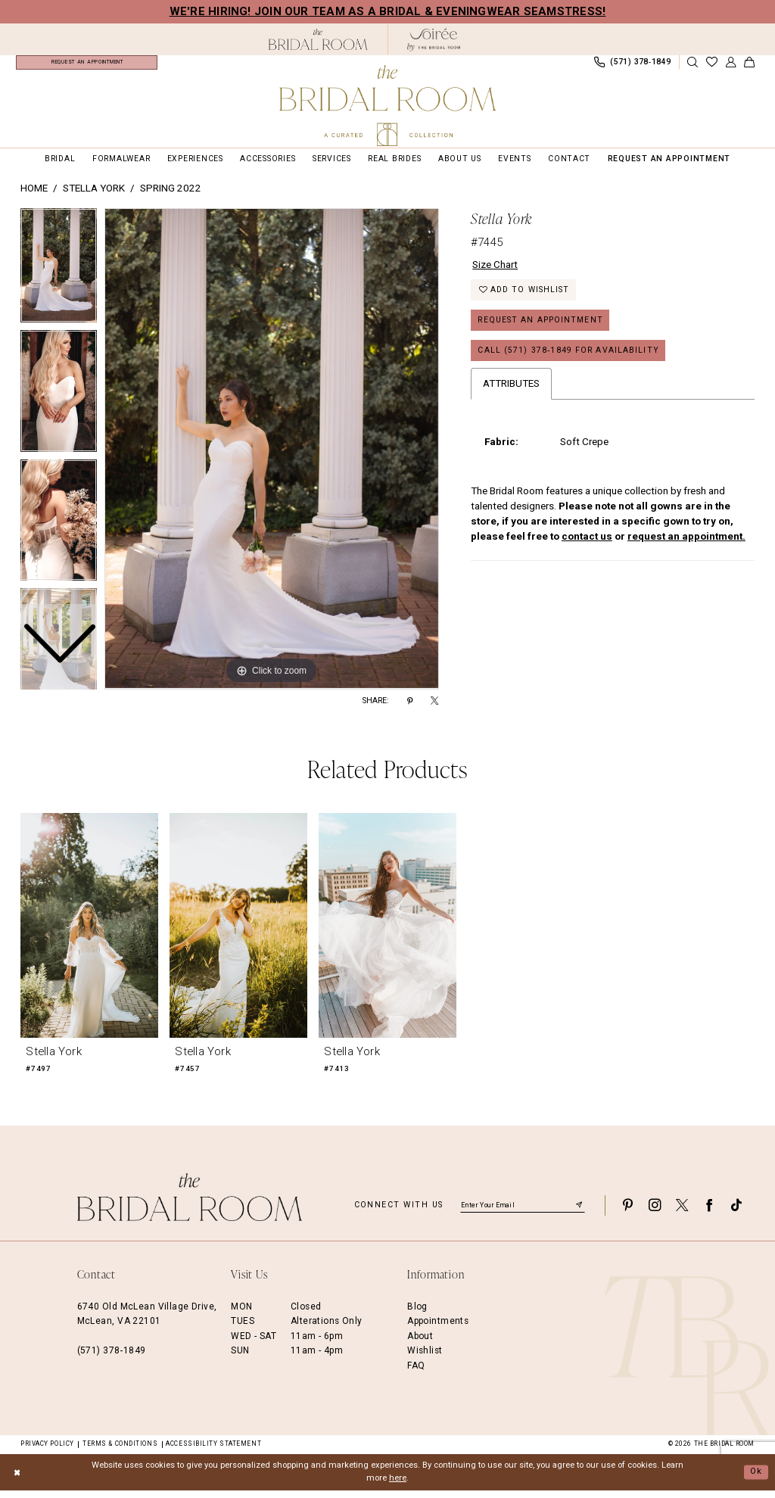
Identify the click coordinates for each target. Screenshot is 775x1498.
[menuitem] (86, 65)
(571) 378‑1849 (111, 1358)
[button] (730, 66)
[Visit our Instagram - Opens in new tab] (654, 1213)
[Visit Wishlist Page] (711, 66)
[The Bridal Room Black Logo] (318, 39)
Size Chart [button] (495, 271)
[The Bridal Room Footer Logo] (190, 1205)
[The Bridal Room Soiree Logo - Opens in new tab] (433, 39)
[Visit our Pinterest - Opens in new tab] (627, 1213)
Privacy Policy (47, 1451)
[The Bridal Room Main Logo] (387, 105)
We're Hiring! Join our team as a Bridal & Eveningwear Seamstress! (388, 11)
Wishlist (424, 1358)
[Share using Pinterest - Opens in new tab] (409, 708)
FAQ (416, 1372)
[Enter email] (522, 1212)
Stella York (94, 195)
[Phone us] (632, 66)
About (420, 1343)
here (397, 1485)
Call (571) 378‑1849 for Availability (568, 358)
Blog (417, 1314)
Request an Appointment (540, 328)
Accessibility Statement (213, 1451)
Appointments (437, 1328)
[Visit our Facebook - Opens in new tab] (709, 1213)
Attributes (511, 391)
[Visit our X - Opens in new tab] (682, 1213)
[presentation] (89, 932)
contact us (587, 544)
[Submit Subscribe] (579, 1212)
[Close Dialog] (16, 1480)
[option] (58, 402)
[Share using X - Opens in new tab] (434, 708)
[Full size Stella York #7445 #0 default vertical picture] (271, 456)
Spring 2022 (170, 195)
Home (34, 195)
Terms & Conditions (119, 1451)
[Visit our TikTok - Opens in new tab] (736, 1213)
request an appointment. (686, 544)
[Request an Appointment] (86, 65)
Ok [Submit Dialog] (756, 1479)
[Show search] (692, 66)
